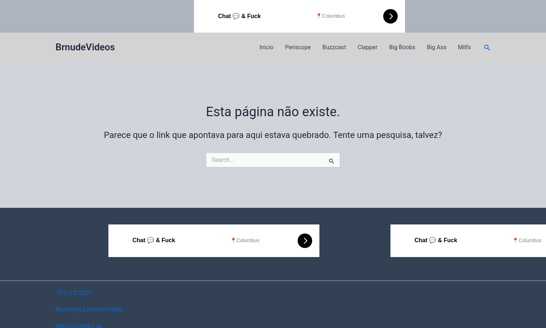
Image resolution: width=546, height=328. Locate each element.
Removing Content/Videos (89, 309)
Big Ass (436, 47)
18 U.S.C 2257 (73, 292)
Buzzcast (334, 47)
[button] (487, 47)
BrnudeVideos (85, 47)
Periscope (298, 47)
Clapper (367, 47)
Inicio (266, 47)
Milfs (464, 47)
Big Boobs (402, 47)
